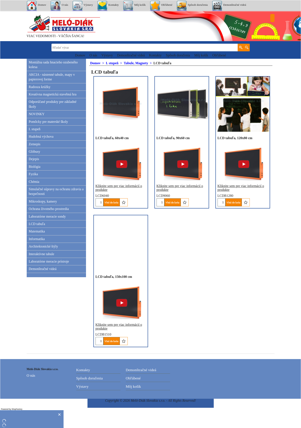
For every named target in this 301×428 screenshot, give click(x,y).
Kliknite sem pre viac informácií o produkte (180, 181)
